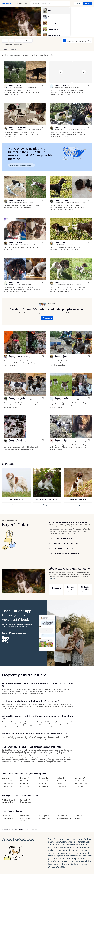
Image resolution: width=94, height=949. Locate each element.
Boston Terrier (25, 816)
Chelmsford (34, 829)
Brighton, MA (24, 786)
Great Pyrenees (7, 818)
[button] (15, 72)
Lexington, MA (80, 778)
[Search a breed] (55, 3)
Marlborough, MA (81, 783)
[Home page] (7, 3)
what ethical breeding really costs (63, 533)
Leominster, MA (62, 786)
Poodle (77, 818)
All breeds (5, 829)
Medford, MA (79, 781)
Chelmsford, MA (17, 44)
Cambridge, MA (44, 786)
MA (27, 829)
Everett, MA (79, 786)
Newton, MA (61, 783)
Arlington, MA (43, 781)
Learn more (52, 578)
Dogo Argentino (44, 816)
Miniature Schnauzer (46, 818)
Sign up (87, 3)
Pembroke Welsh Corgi (65, 818)
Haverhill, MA (24, 783)
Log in (78, 3)
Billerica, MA (24, 778)
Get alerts (47, 318)
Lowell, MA (5, 778)
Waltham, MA (61, 781)
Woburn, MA (24, 781)
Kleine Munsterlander (17, 829)
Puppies (13, 49)
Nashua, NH (61, 778)
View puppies (16, 505)
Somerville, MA (7, 786)
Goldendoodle (62, 816)
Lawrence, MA (7, 781)
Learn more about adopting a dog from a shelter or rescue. (48, 762)
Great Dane (79, 816)
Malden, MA (43, 783)
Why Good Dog (21, 3)
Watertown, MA (7, 783)
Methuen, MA (43, 778)
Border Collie (6, 816)
